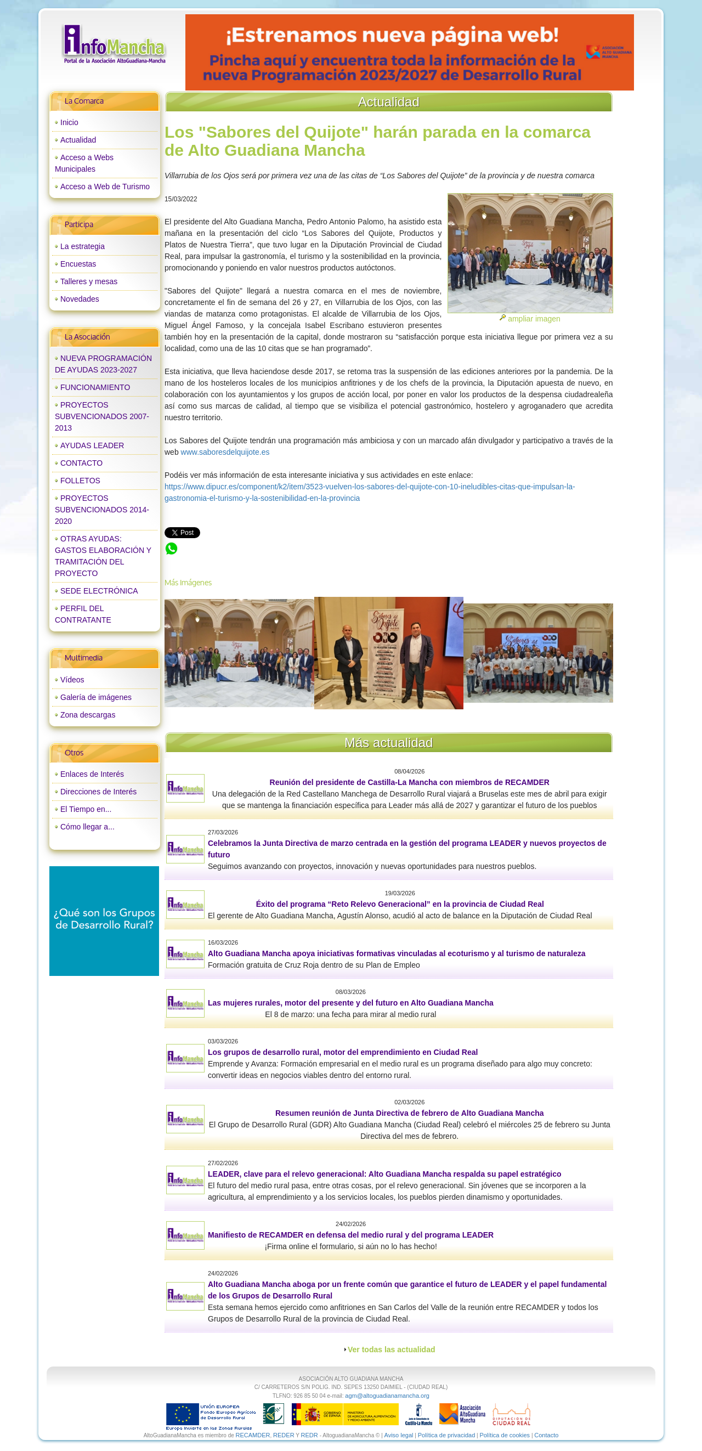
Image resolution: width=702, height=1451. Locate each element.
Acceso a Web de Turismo (105, 186)
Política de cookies (504, 1435)
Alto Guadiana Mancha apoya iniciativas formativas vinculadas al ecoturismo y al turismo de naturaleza (397, 953)
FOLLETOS (80, 480)
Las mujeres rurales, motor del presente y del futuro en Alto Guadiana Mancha (351, 1002)
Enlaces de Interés (92, 774)
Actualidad (78, 139)
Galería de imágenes (96, 697)
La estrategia (82, 246)
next (602, 52)
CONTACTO (81, 463)
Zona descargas (87, 714)
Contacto (546, 1435)
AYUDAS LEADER (92, 445)
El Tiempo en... (85, 809)
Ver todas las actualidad (391, 1349)
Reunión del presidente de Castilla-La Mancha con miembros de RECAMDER (410, 782)
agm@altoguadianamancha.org (387, 1395)
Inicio (69, 122)
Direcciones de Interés (98, 791)
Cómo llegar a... (87, 826)
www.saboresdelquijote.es (225, 452)
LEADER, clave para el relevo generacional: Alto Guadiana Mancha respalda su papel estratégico (384, 1174)
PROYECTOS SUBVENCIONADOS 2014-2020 (102, 510)
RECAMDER (253, 1435)
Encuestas (78, 263)
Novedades (79, 299)
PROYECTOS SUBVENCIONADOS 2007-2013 (102, 416)
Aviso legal (399, 1435)
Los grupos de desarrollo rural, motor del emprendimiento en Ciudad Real (343, 1052)
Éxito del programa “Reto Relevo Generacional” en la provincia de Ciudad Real (400, 904)
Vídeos (72, 679)
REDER (284, 1435)
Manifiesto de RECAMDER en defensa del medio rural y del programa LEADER (351, 1234)
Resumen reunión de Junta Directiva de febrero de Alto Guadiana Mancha (409, 1113)
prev (216, 52)
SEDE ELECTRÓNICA (99, 590)
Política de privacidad (446, 1435)
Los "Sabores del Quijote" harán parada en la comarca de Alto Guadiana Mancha (302, 547)
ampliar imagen (534, 318)
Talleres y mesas (88, 281)
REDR (310, 1435)
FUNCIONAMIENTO (95, 387)
